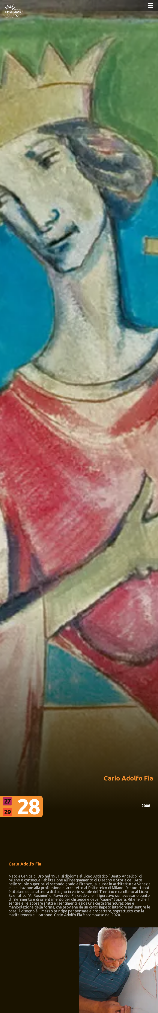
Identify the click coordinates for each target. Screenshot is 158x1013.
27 (7, 801)
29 (7, 812)
